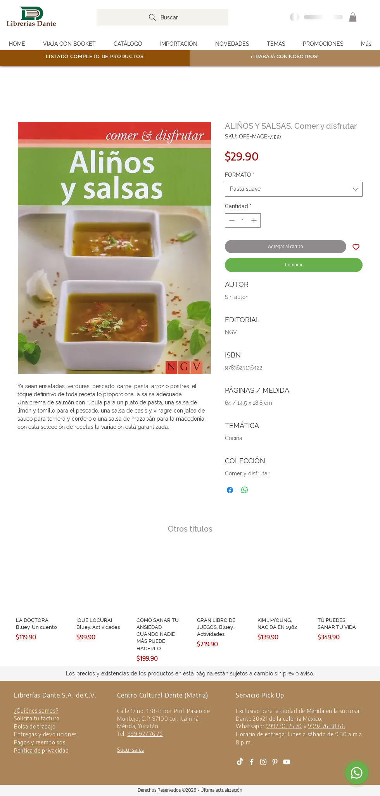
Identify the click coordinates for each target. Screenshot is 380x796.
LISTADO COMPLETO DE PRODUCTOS (95, 56)
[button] (353, 17)
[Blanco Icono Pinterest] (275, 762)
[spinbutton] (243, 220)
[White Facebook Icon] (251, 762)
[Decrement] (231, 220)
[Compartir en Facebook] (230, 490)
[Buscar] (162, 17)
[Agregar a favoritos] (356, 246)
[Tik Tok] (240, 762)
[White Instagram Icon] (263, 762)
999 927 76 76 (145, 733)
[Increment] (254, 220)
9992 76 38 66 (326, 726)
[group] (190, 605)
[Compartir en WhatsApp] (244, 490)
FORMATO (240, 175)
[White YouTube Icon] (286, 762)
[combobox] (294, 189)
